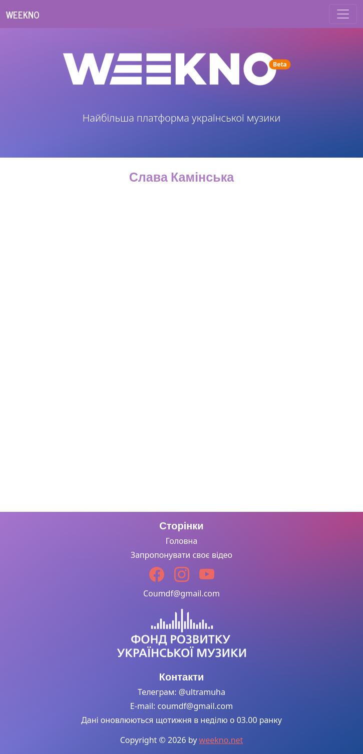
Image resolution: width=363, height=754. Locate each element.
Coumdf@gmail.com (181, 593)
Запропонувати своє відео (181, 554)
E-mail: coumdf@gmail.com (181, 705)
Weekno (23, 14)
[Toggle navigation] (343, 14)
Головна (182, 540)
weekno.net (221, 739)
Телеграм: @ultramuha (181, 691)
